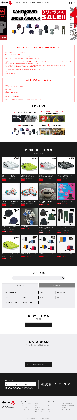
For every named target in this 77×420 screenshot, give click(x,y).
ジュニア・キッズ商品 (40, 409)
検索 (63, 278)
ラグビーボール (25, 409)
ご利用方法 (40, 3)
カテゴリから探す (20, 285)
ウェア (23, 405)
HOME (18, 3)
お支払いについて (52, 407)
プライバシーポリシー (67, 403)
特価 (36, 405)
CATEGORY (25, 3)
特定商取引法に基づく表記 (68, 405)
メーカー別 (37, 407)
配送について (51, 405)
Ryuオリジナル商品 (26, 403)
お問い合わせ (51, 411)
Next (75, 24)
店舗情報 (32, 3)
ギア (23, 411)
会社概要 (64, 407)
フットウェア (25, 407)
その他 (36, 403)
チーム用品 (47, 3)
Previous (1, 24)
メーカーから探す (56, 285)
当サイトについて (66, 409)
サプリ (23, 413)
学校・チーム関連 (39, 411)
